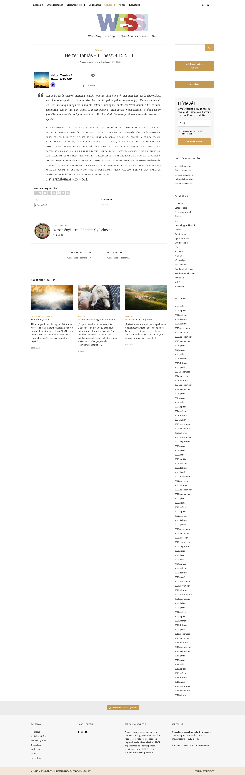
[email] (194, 123)
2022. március (181, 515)
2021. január (180, 577)
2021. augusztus (182, 546)
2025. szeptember (183, 336)
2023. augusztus (182, 441)
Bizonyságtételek (76, 5)
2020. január (180, 629)
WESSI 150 (179, 286)
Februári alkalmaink (184, 179)
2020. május (180, 612)
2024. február (181, 415)
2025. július (180, 345)
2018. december (182, 686)
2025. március (181, 358)
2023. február (181, 467)
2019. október (181, 642)
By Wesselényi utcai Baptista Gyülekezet (94, 62)
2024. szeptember (183, 384)
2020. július (180, 603)
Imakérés (194, 84)
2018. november (182, 690)
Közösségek (181, 260)
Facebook (78, 732)
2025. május (180, 354)
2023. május (180, 454)
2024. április (180, 406)
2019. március (181, 673)
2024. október (181, 380)
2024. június (180, 398)
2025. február (181, 363)
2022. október (181, 485)
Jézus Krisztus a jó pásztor (139, 319)
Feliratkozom (194, 141)
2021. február (181, 572)
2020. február (181, 625)
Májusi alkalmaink (183, 166)
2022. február (181, 520)
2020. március (181, 620)
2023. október (181, 432)
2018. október (181, 695)
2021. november (182, 533)
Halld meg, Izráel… (41, 319)
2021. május (180, 559)
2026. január (180, 323)
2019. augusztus (182, 651)
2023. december (182, 424)
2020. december (182, 581)
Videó (177, 282)
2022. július (180, 498)
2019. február (181, 677)
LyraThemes (209, 771)
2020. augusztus (182, 598)
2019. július (180, 655)
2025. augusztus (182, 341)
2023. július (180, 446)
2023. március (181, 463)
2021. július (180, 550)
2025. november (182, 332)
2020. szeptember (183, 594)
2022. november (182, 481)
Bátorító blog (181, 207)
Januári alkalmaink (183, 183)
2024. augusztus (182, 389)
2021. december (182, 529)
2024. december (182, 371)
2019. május (180, 664)
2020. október (181, 590)
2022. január (180, 524)
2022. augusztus (182, 494)
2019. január (180, 681)
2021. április (180, 564)
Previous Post (64, 255)
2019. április (180, 668)
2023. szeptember (183, 437)
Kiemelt (178, 255)
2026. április (180, 310)
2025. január (180, 367)
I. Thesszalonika (41, 205)
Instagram (82, 732)
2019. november (182, 638)
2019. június (180, 660)
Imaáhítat (179, 251)
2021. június (180, 555)
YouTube (86, 732)
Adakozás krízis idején (194, 66)
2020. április (180, 616)
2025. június (180, 350)
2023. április (180, 459)
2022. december (182, 476)
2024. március (181, 411)
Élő (176, 220)
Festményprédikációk (185, 225)
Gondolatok (95, 5)
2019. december (182, 633)
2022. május (180, 507)
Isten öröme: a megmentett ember (97, 319)
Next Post (133, 255)
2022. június (180, 502)
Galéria (178, 229)
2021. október (181, 537)
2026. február (181, 319)
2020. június (180, 607)
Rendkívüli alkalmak (184, 269)
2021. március (181, 568)
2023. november (182, 428)
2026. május (180, 306)
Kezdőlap (38, 5)
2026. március (181, 315)
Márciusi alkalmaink (184, 174)
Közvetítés (134, 5)
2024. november (182, 376)
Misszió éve (180, 264)
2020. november (182, 585)
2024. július (180, 393)
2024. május (180, 402)
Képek (122, 5)
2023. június (180, 450)
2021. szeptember (183, 542)
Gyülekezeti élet (55, 5)
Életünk (178, 216)
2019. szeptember (183, 647)
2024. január (180, 419)
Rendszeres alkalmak (185, 273)
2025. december (182, 328)
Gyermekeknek (182, 238)
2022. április (180, 511)
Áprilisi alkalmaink (183, 170)
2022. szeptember (183, 489)
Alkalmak (179, 203)
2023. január (180, 472)
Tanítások (109, 5)
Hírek (177, 247)
